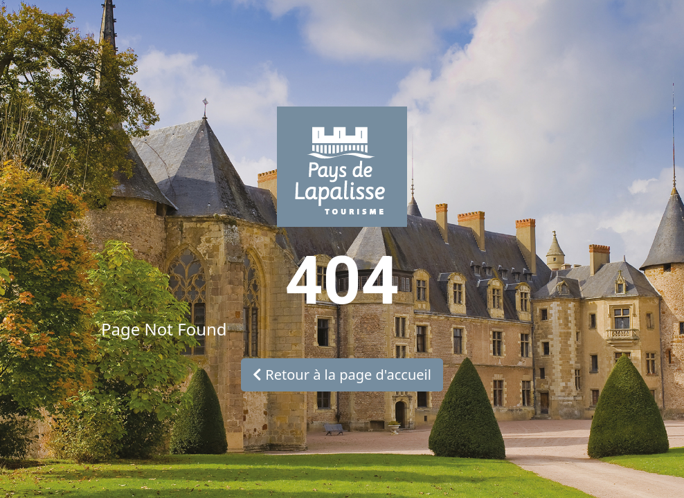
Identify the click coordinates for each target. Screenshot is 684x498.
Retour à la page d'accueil (342, 374)
